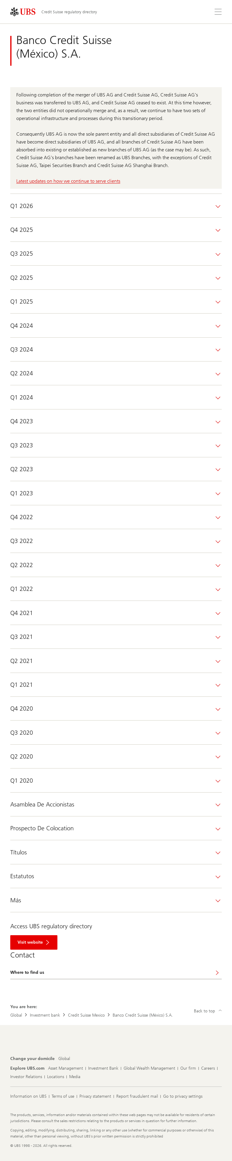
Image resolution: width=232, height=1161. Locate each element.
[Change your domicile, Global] (64, 1058)
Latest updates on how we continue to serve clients (68, 181)
